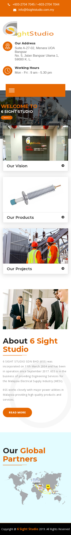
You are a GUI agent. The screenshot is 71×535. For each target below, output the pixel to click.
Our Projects (19, 269)
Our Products (20, 217)
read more (17, 412)
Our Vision (17, 166)
